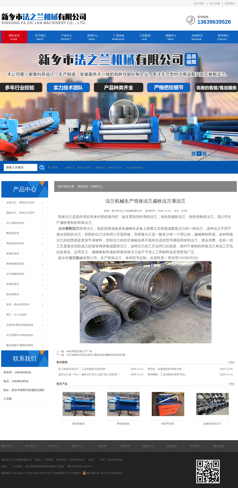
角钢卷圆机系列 (15, 263)
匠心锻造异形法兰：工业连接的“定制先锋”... (101, 369)
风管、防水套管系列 (17, 304)
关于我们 (40, 35)
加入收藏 (215, 3)
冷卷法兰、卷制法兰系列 (78, 167)
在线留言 (197, 35)
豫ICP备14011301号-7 (80, 466)
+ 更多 (231, 362)
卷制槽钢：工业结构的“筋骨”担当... (190, 374)
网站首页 (14, 35)
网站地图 (218, 446)
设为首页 (199, 3)
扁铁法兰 (178, 217)
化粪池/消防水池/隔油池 (19, 324)
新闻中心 (92, 35)
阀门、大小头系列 (16, 314)
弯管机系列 (12, 284)
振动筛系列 (12, 294)
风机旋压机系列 (15, 243)
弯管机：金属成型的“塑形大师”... (190, 369)
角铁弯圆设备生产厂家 (79, 351)
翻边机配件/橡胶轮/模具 (19, 345)
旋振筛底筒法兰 (212, 423)
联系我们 (230, 3)
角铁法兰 (207, 217)
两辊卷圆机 (123, 423)
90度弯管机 (167, 423)
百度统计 (76, 473)
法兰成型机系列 (134, 167)
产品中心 (66, 35)
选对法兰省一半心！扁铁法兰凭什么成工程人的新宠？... (101, 374)
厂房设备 (118, 35)
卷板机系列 (12, 253)
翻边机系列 (12, 233)
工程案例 (144, 35)
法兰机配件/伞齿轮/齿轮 (19, 335)
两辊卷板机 (78, 423)
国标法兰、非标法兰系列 (109, 167)
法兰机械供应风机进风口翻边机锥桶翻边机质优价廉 (96, 354)
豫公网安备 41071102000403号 (103, 473)
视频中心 (171, 35)
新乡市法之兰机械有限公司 (127, 210)
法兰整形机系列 (15, 273)
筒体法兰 (65, 217)
